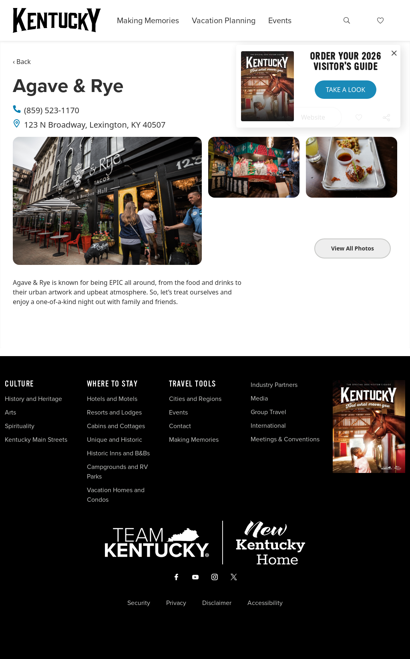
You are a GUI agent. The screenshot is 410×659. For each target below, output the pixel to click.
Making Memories (148, 20)
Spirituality (20, 426)
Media (259, 398)
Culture (19, 384)
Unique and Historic (114, 439)
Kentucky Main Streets (36, 439)
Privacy (176, 603)
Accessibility (265, 603)
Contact (180, 426)
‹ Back (22, 61)
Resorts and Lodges (114, 412)
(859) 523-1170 (51, 110)
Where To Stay (112, 384)
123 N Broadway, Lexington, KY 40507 (94, 124)
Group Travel (268, 412)
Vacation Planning (223, 20)
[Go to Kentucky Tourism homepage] (57, 20)
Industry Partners (274, 384)
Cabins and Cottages (116, 426)
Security (138, 603)
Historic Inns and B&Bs (118, 453)
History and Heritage (34, 398)
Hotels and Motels (112, 398)
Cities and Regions (195, 398)
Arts (10, 412)
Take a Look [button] (345, 89)
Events (279, 20)
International (268, 425)
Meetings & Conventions (285, 439)
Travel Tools (192, 384)
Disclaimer (216, 603)
